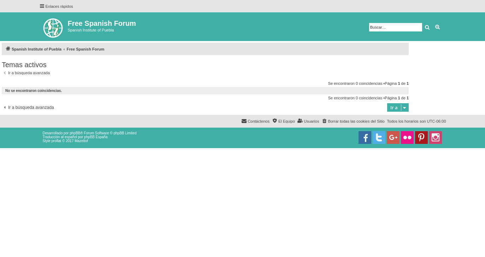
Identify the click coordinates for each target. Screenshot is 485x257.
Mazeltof (81, 141)
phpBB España (96, 137)
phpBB (75, 133)
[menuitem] (352, 121)
